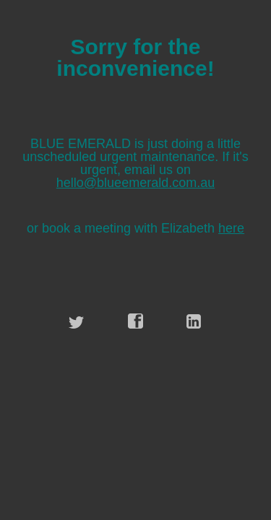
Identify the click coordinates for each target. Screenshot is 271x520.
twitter (77, 321)
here (231, 228)
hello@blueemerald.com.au (135, 183)
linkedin (194, 321)
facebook (136, 321)
